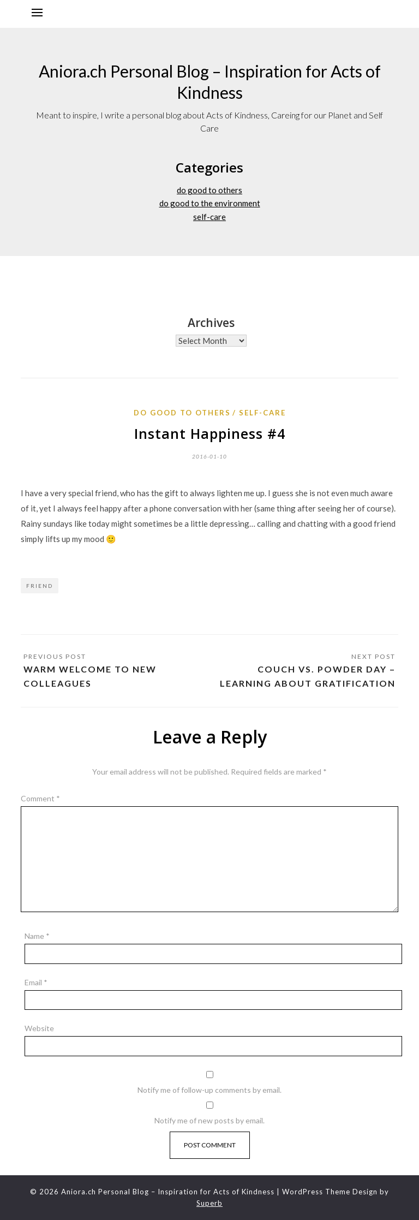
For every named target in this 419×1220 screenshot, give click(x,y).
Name (37, 936)
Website (39, 1028)
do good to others (209, 190)
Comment (40, 798)
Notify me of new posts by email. (209, 1120)
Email (36, 982)
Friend (39, 585)
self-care (209, 217)
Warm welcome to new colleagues (90, 676)
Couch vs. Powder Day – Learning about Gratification (308, 676)
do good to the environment (209, 203)
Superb (209, 1203)
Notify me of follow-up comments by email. (209, 1089)
